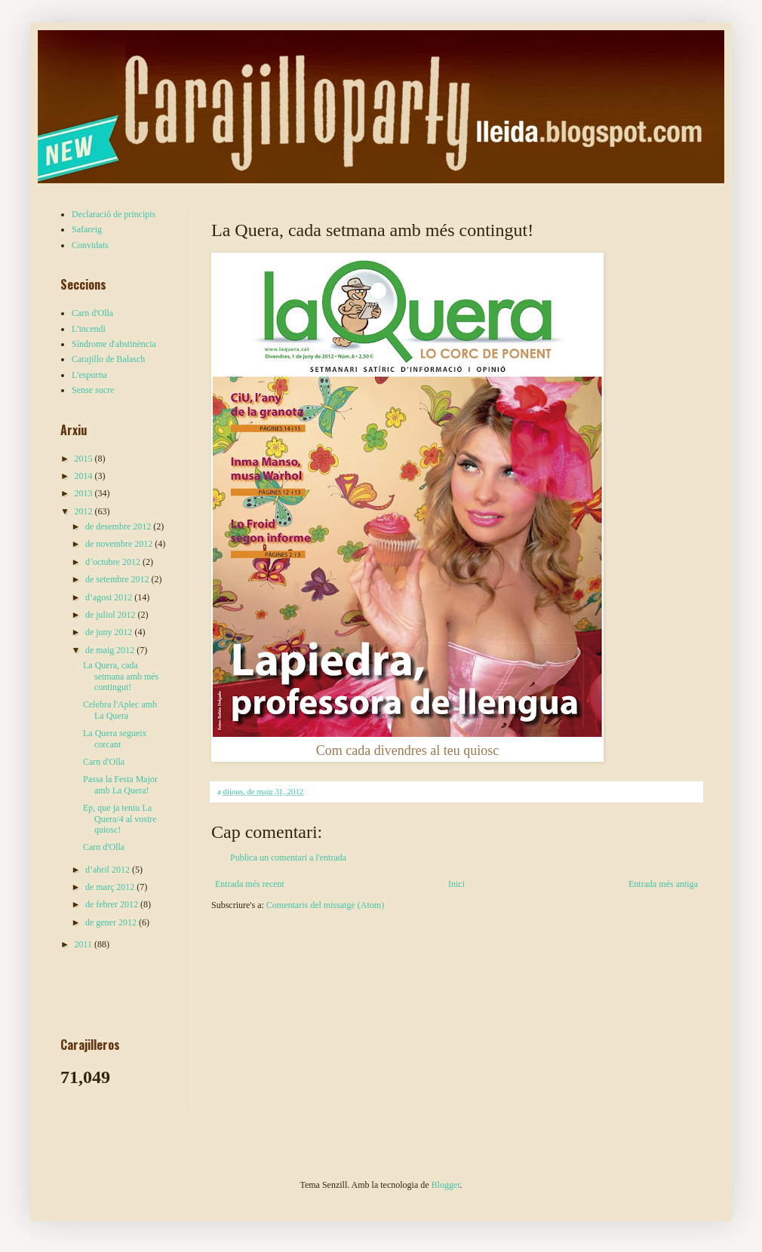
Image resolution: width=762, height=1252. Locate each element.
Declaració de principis (113, 214)
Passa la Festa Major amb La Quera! (120, 784)
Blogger (446, 1185)
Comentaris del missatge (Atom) (325, 905)
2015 (85, 458)
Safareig (87, 229)
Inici (456, 884)
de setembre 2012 (118, 579)
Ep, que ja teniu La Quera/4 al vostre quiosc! (120, 818)
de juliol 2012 (111, 614)
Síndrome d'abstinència (114, 344)
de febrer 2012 (112, 904)
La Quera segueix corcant (115, 738)
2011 (85, 944)
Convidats (90, 245)
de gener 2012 (112, 922)
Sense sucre (93, 390)
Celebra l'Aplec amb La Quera (120, 709)
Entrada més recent (249, 884)
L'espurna (89, 375)
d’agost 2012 (109, 597)
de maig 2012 (111, 650)
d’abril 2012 (108, 869)
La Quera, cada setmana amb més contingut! (120, 676)
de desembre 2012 (119, 526)
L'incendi (89, 329)
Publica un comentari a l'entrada (288, 857)
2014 (85, 476)
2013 (85, 493)
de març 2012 (111, 887)
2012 (85, 511)
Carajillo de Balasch (108, 359)
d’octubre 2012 (114, 562)
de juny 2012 (110, 632)
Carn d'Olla (92, 313)
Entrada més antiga (663, 884)
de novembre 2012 (120, 544)
